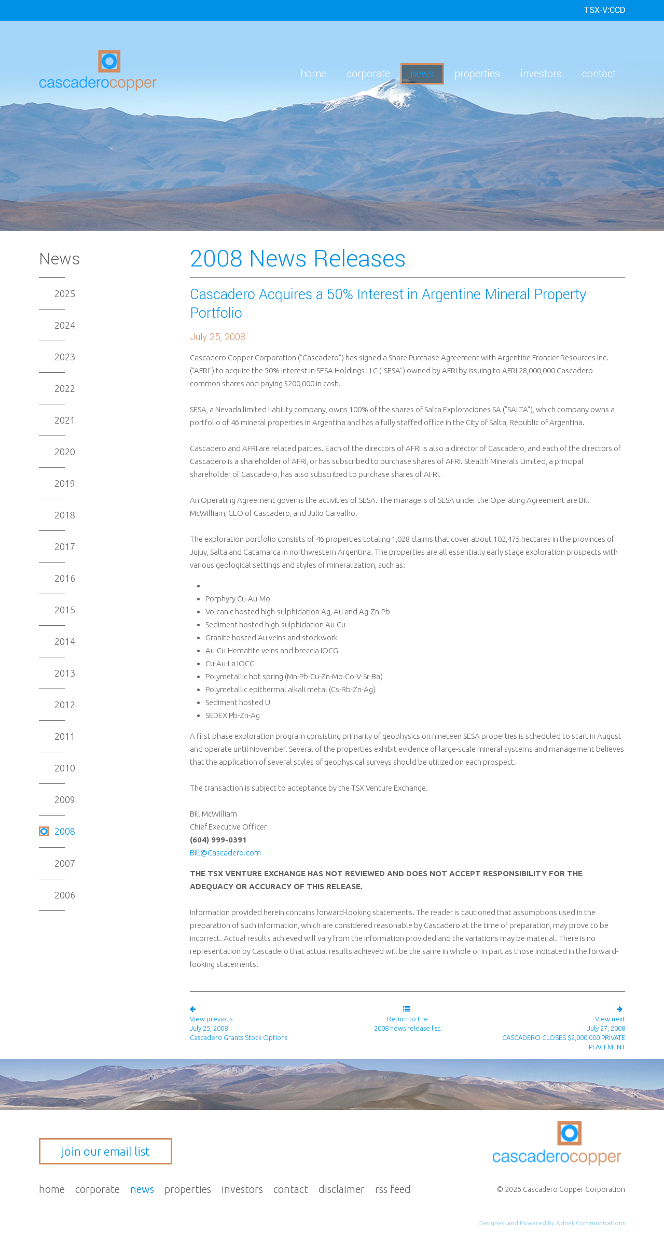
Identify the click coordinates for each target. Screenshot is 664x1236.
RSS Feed (393, 1189)
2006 (64, 895)
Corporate (368, 73)
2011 (64, 736)
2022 (64, 388)
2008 (64, 831)
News (422, 73)
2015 (64, 610)
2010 (64, 768)
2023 (64, 357)
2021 (64, 420)
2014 (64, 641)
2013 (64, 673)
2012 (64, 704)
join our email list (105, 1151)
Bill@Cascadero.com (225, 852)
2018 (64, 515)
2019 (64, 483)
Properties (477, 73)
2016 (64, 578)
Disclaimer (342, 1189)
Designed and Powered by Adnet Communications (551, 1222)
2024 (64, 325)
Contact (599, 73)
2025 (64, 293)
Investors (541, 73)
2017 (64, 546)
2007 (64, 863)
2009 (64, 799)
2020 (64, 451)
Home (313, 73)
